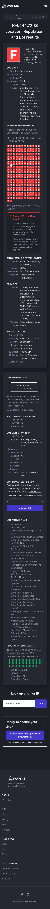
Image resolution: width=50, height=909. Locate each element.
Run (41, 703)
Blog (4, 849)
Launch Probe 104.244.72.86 (24, 387)
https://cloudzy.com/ (30, 322)
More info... (35, 491)
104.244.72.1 (23, 138)
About (5, 824)
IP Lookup (18, 16)
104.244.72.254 (16, 141)
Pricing (5, 819)
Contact (6, 829)
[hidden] (45, 5)
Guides (5, 844)
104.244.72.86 (31, 133)
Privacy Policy (8, 873)
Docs (4, 854)
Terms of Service (10, 868)
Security (6, 878)
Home (5, 814)
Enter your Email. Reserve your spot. (22, 495)
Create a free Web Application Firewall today (25, 735)
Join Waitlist (25, 508)
